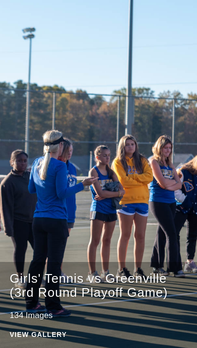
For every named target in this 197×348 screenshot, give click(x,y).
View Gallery (38, 334)
